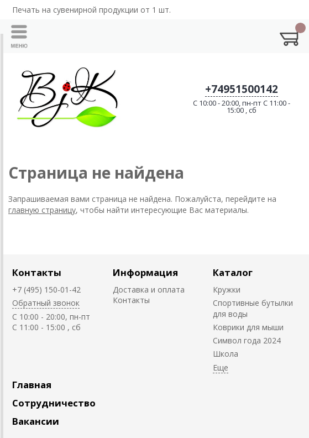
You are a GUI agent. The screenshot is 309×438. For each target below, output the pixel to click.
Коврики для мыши (248, 327)
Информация (145, 272)
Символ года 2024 (247, 340)
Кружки (226, 289)
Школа (225, 353)
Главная (31, 384)
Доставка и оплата (149, 289)
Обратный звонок (46, 303)
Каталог (233, 272)
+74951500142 (241, 89)
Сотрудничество (54, 403)
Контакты (36, 272)
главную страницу (42, 210)
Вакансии (35, 421)
